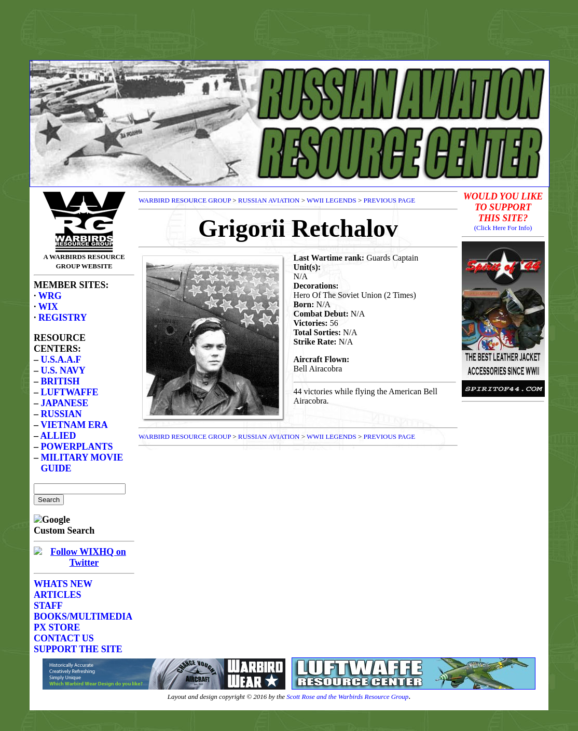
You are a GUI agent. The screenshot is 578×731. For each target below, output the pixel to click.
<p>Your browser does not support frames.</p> (84, 420)
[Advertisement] (289, 27)
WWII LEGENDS (331, 200)
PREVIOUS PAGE (390, 200)
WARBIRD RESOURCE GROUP (185, 200)
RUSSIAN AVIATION (269, 200)
